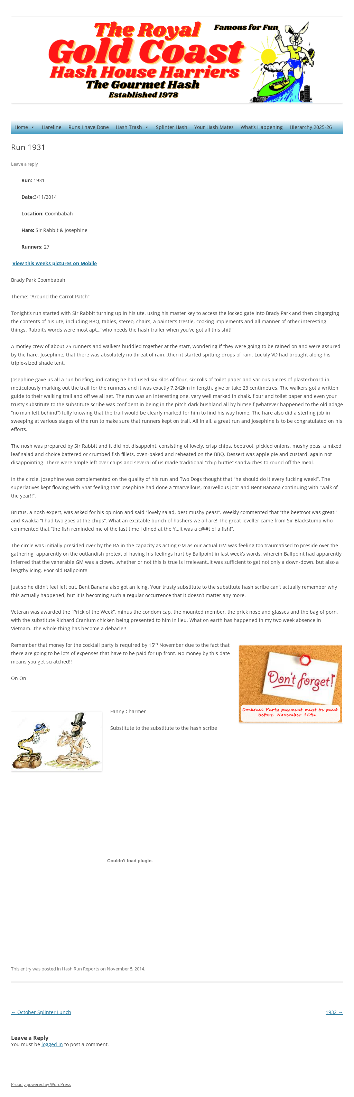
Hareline (52, 127)
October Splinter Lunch (41, 1012)
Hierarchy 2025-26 (311, 127)
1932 (334, 1012)
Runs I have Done (88, 127)
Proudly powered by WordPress (41, 1084)
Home (25, 127)
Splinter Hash (171, 127)
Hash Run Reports (80, 969)
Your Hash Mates (214, 127)
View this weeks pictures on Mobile (54, 263)
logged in (52, 1044)
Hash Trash (132, 127)
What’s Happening (262, 127)
